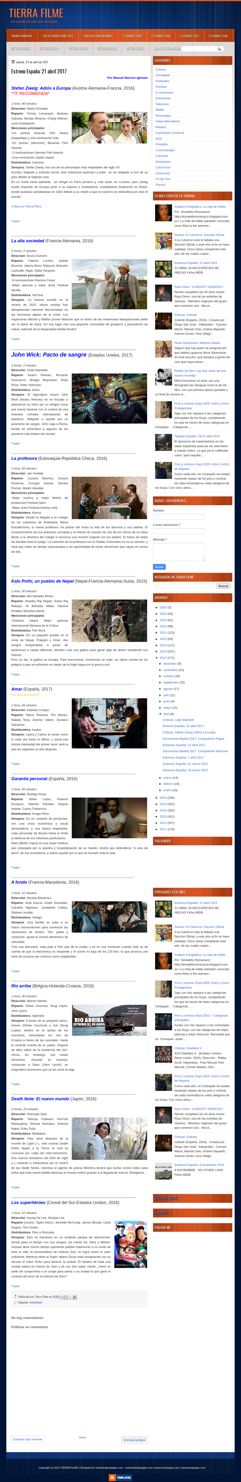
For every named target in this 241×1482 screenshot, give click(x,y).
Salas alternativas (168, 121)
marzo (168, 777)
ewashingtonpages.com (109, 1467)
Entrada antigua (134, 1440)
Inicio (82, 1437)
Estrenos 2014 (49, 48)
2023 (164, 620)
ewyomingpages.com (193, 1467)
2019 (164, 645)
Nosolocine (163, 161)
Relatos (161, 127)
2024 (164, 614)
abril (167, 714)
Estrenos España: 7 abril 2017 (183, 757)
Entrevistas (163, 98)
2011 (164, 829)
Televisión (162, 104)
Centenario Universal (170, 133)
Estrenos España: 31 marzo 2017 (185, 764)
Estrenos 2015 (20, 48)
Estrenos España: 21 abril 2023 (195, 263)
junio (167, 701)
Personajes (163, 115)
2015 (164, 804)
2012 (164, 823)
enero (168, 790)
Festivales (162, 81)
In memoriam (164, 92)
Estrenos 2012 (107, 48)
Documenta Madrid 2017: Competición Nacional (195, 751)
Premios (161, 86)
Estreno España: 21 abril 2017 (183, 726)
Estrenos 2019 (132, 36)
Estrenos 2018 (161, 36)
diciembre (171, 663)
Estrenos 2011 (136, 48)
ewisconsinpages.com (167, 1467)
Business (162, 1213)
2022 (164, 626)
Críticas (161, 69)
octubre (169, 676)
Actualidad (36, 1302)
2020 (164, 639)
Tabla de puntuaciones (98, 36)
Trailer (15, 221)
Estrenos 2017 (189, 36)
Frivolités (162, 144)
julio (167, 695)
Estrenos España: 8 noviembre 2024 (199, 1165)
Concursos (163, 167)
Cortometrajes (165, 150)
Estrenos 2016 (218, 36)
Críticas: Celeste (185, 315)
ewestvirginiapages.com (139, 1467)
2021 (164, 632)
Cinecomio (163, 173)
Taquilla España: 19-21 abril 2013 (197, 436)
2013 (164, 816)
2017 (164, 658)
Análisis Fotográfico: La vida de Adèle (199, 206)
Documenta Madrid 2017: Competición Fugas (193, 738)
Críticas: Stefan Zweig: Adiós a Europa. (189, 732)
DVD (159, 138)
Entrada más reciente (27, 1439)
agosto (169, 689)
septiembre (172, 682)
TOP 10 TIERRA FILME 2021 (57, 36)
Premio (160, 185)
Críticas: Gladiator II (187, 1048)
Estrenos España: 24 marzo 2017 (185, 770)
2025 (164, 607)
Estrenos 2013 (78, 48)
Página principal (21, 36)
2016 (164, 797)
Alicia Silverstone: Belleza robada (197, 343)
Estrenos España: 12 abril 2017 (184, 745)
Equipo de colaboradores (171, 48)
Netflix (160, 109)
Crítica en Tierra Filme (26, 206)
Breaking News (166, 1198)
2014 (164, 810)
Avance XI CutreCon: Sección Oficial (199, 235)
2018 (164, 651)
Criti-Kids (162, 156)
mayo (168, 707)
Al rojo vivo (163, 179)
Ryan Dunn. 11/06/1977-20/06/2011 (198, 287)
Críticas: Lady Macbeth (178, 720)
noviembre (171, 670)
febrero (169, 784)
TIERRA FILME (36, 12)
